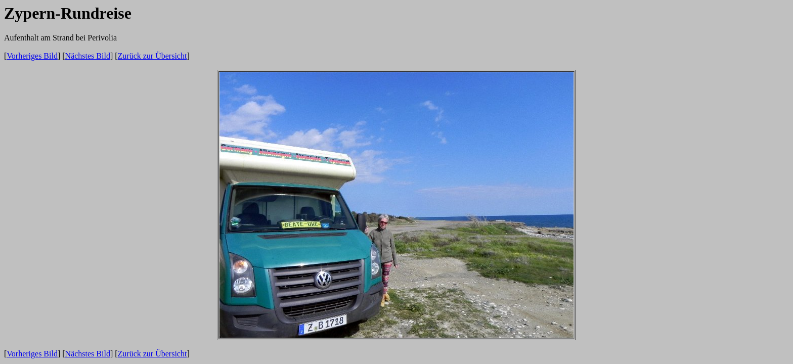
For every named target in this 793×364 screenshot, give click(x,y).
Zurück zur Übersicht (152, 56)
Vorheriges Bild (32, 56)
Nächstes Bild (87, 56)
